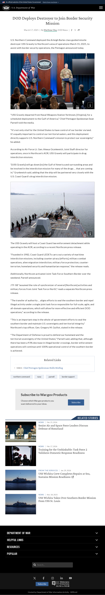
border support (69, 376)
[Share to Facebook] (72, 30)
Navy (40, 376)
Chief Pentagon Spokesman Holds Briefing (43, 368)
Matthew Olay (50, 30)
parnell (52, 376)
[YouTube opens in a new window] (70, 578)
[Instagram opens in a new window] (52, 578)
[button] (101, 7)
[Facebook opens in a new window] (43, 578)
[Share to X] (75, 30)
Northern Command (21, 376)
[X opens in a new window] (35, 578)
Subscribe (76, 402)
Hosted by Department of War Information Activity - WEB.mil (52, 592)
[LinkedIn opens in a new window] (61, 578)
